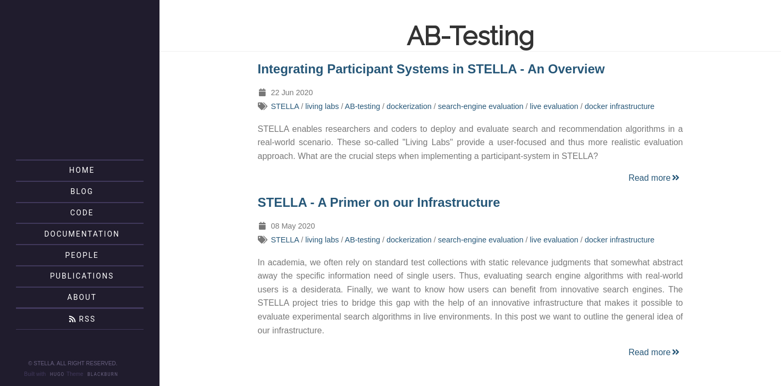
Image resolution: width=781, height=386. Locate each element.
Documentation (82, 234)
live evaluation (554, 106)
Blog (82, 191)
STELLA (285, 106)
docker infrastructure (619, 106)
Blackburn (103, 374)
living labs (322, 106)
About (81, 297)
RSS (82, 319)
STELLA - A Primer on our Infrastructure (379, 202)
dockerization (409, 106)
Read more (654, 177)
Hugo (57, 374)
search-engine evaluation (481, 106)
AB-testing (362, 106)
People (82, 255)
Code (82, 212)
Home (82, 170)
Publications (82, 276)
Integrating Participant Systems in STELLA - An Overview (431, 69)
